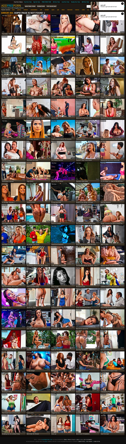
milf (41, 9)
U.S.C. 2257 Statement (86, 439)
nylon (53, 9)
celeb (83, 9)
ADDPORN (11, 6)
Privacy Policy (72, 439)
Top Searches (51, 6)
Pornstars (41, 6)
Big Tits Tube (36, 2)
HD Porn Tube (56, 2)
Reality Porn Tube (75, 2)
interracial (69, 9)
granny (19, 9)
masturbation (34, 9)
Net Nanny (89, 441)
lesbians (26, 9)
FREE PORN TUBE (46, 2)
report (23, 31)
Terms (65, 439)
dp (88, 9)
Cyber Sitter (96, 441)
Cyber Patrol (81, 441)
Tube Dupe (4, 15)
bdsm (63, 9)
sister (13, 9)
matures (77, 9)
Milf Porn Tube (85, 2)
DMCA (78, 439)
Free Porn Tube (28, 2)
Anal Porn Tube (65, 2)
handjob (47, 9)
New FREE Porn (30, 6)
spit (58, 9)
